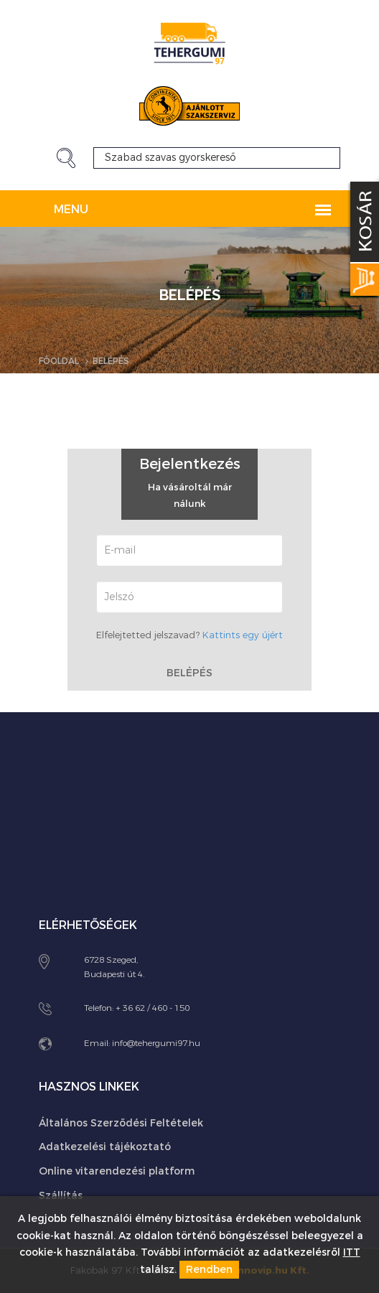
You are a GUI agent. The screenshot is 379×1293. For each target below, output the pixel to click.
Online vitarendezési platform (117, 1171)
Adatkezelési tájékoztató (105, 1147)
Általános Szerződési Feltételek (121, 1123)
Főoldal (59, 361)
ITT (351, 1252)
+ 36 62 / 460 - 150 (153, 1008)
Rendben (209, 1269)
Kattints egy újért (242, 635)
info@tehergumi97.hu (156, 1043)
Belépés (189, 671)
